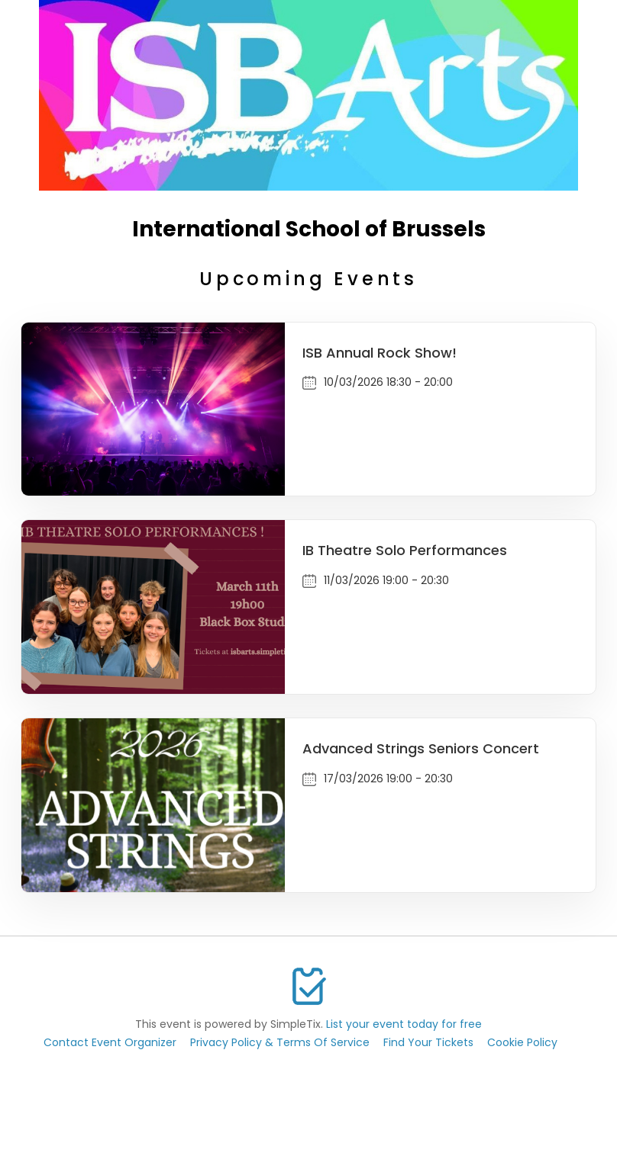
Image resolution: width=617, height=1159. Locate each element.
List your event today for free (404, 1024)
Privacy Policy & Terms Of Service (280, 1042)
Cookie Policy (522, 1042)
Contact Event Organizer (110, 1042)
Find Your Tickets (428, 1042)
